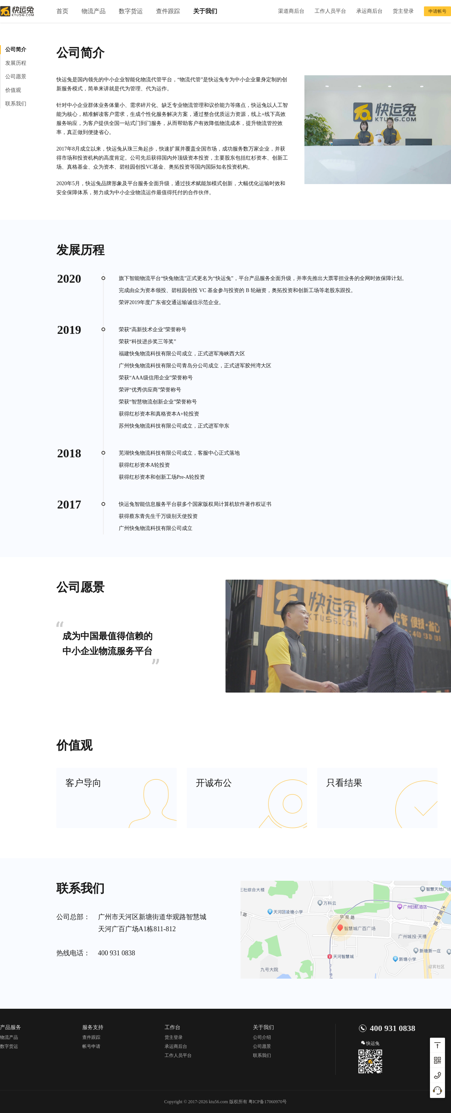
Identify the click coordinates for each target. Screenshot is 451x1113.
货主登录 (403, 11)
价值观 (13, 90)
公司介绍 (262, 1037)
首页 (62, 11)
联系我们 (15, 104)
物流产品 (94, 11)
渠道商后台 (291, 11)
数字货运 (131, 11)
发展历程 (15, 63)
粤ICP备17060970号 (267, 1101)
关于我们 (205, 11)
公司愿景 (15, 76)
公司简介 (15, 49)
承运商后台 (369, 11)
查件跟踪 (168, 11)
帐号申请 (91, 1046)
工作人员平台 (330, 11)
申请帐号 (437, 11)
